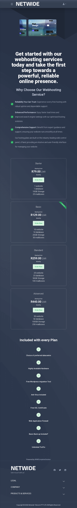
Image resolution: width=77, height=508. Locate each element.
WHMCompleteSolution (43, 459)
